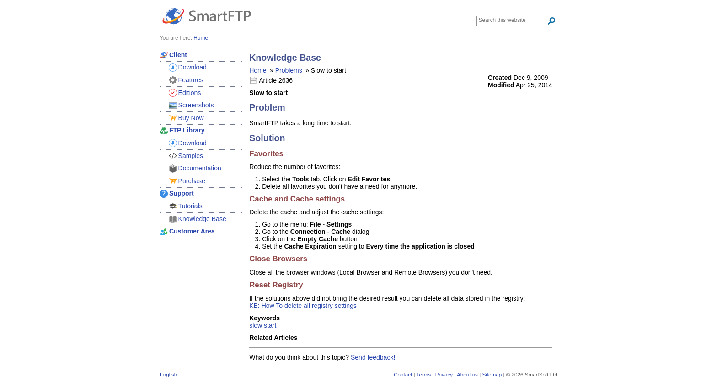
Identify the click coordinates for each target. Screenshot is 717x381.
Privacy (444, 374)
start (270, 325)
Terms (424, 374)
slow (255, 325)
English (168, 374)
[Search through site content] (513, 20)
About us (467, 374)
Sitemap (492, 374)
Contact (403, 374)
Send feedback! (373, 357)
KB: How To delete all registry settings (303, 305)
